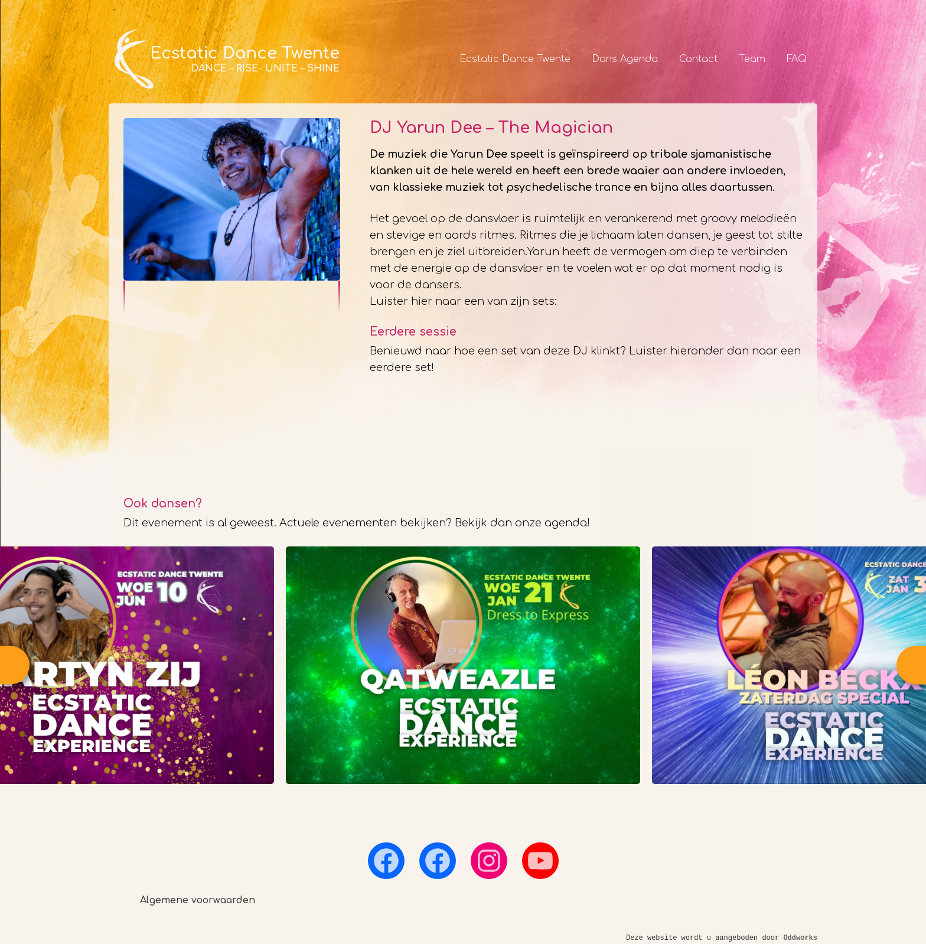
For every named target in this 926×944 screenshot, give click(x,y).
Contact (698, 59)
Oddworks (800, 938)
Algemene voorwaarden (197, 900)
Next (911, 665)
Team (752, 59)
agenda (565, 523)
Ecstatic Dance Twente (514, 59)
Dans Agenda (625, 59)
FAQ (797, 59)
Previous (15, 665)
